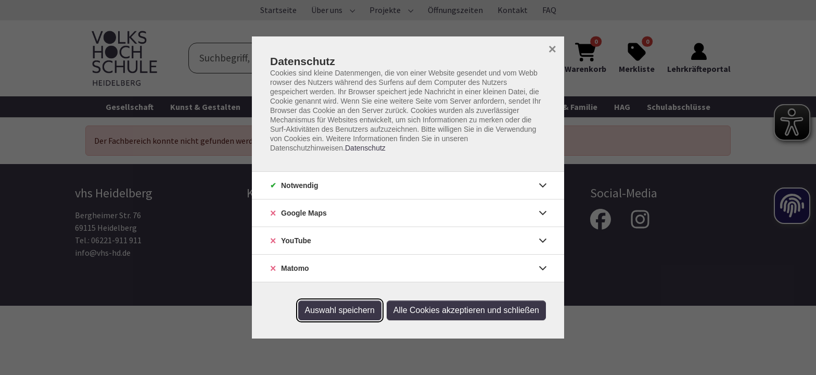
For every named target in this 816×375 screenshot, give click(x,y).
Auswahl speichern (340, 310)
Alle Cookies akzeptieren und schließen (466, 310)
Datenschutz (365, 148)
